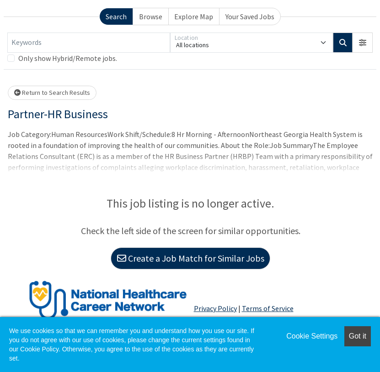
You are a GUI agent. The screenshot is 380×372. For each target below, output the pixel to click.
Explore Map (193, 16)
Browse (150, 16)
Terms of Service (268, 308)
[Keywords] (88, 43)
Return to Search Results (52, 92)
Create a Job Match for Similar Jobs (190, 258)
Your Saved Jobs (249, 16)
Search (116, 16)
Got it (357, 336)
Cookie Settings (311, 336)
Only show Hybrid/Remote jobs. (67, 58)
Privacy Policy (215, 308)
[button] (363, 43)
